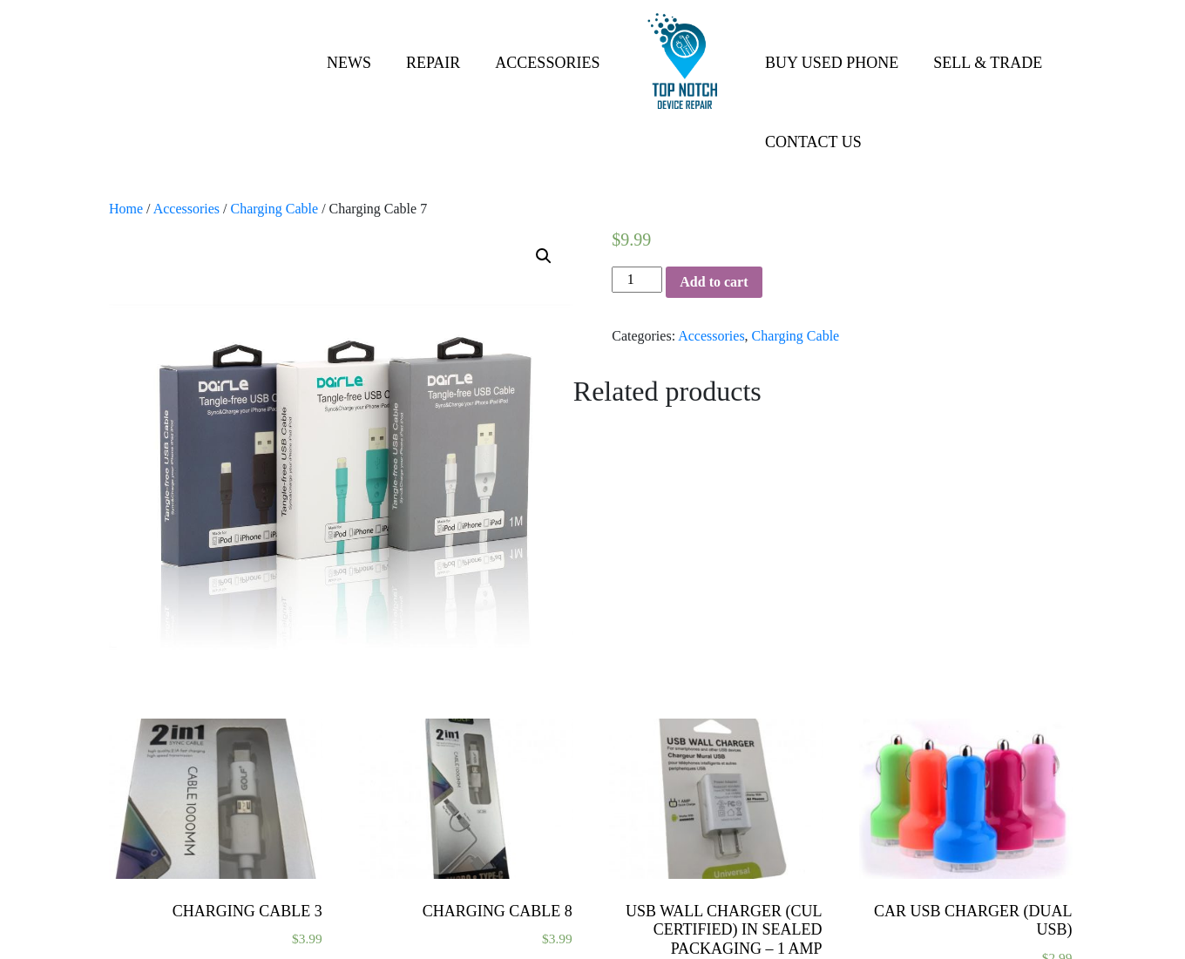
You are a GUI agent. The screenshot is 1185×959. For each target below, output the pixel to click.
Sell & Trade (987, 62)
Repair (433, 62)
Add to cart (714, 281)
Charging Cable (275, 208)
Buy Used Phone (831, 62)
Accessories (547, 62)
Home (126, 208)
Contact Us (813, 142)
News (349, 62)
